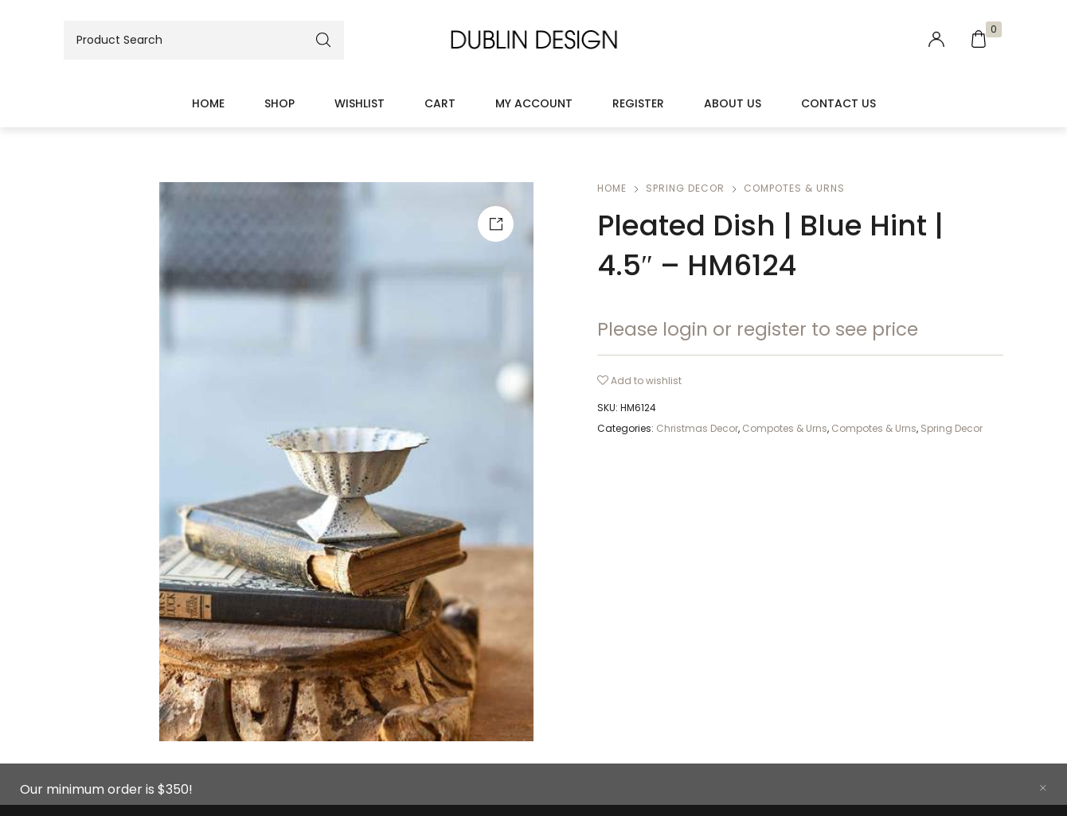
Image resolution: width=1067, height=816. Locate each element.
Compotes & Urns (794, 188)
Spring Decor (685, 188)
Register (638, 103)
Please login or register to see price (757, 329)
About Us (732, 103)
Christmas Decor (697, 428)
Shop (279, 103)
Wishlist (359, 103)
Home (208, 103)
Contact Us (838, 103)
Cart (439, 103)
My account (534, 103)
